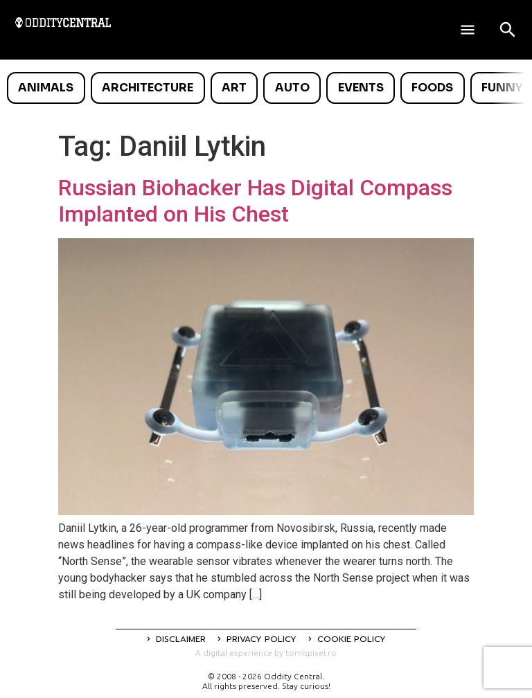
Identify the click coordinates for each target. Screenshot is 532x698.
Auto (292, 87)
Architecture (147, 87)
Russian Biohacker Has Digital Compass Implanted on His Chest (255, 200)
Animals (45, 87)
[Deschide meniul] (468, 30)
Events (361, 87)
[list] (266, 88)
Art (234, 87)
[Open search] (507, 29)
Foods (432, 87)
